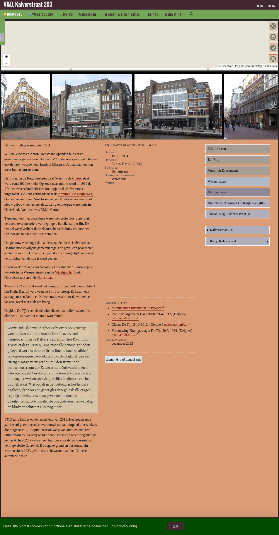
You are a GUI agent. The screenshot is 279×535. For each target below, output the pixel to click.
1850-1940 (15, 14)
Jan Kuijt (214, 162)
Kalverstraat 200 (219, 233)
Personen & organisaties (121, 14)
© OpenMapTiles (229, 66)
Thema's (152, 14)
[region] (139, 44)
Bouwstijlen (174, 14)
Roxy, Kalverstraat (239, 244)
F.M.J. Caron (217, 151)
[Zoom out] (6, 63)
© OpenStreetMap (251, 66)
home (260, 5)
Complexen (87, 14)
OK (176, 526)
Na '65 (68, 14)
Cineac (77, 181)
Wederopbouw (43, 14)
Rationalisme (217, 195)
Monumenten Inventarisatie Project (136, 310)
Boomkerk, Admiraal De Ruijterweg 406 (236, 206)
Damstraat (44, 280)
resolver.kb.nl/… (123, 320)
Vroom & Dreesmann (223, 173)
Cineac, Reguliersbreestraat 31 (229, 216)
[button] (273, 26)
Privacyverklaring (124, 526)
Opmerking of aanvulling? (123, 362)
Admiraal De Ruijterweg (75, 196)
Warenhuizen (217, 184)
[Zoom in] (6, 57)
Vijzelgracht (63, 275)
